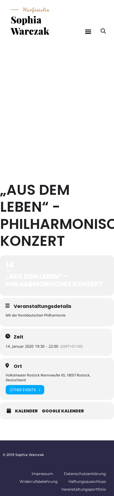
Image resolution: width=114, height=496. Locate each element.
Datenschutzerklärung (85, 473)
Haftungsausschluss (87, 481)
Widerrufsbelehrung (39, 481)
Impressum (42, 473)
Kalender (26, 411)
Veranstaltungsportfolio (83, 489)
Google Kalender (63, 411)
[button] (88, 32)
